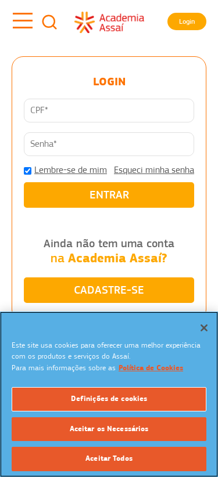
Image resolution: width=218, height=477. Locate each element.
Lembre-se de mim (70, 170)
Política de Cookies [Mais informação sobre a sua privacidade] (151, 368)
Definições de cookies (109, 398)
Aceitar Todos (109, 458)
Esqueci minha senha (154, 170)
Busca (49, 22)
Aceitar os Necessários (109, 428)
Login (187, 21)
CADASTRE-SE (109, 290)
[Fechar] (204, 328)
